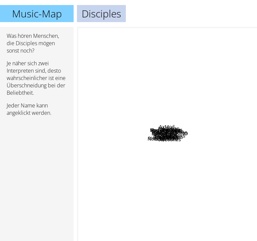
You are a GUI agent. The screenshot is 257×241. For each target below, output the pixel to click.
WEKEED (132, 169)
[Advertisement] (36, 157)
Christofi (208, 70)
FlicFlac (149, 181)
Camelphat (242, 174)
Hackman (190, 70)
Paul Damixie (187, 117)
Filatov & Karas (180, 127)
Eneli (198, 176)
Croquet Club (175, 189)
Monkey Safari (153, 114)
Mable (98, 210)
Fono (206, 132)
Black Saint (104, 76)
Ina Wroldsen (139, 207)
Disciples (167, 134)
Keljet (248, 193)
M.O (151, 159)
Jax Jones (153, 174)
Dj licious (122, 83)
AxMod (174, 44)
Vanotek (174, 105)
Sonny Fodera (193, 37)
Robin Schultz (133, 145)
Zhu (117, 31)
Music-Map (37, 13)
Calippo (115, 120)
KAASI (186, 144)
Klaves (196, 160)
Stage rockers (182, 54)
